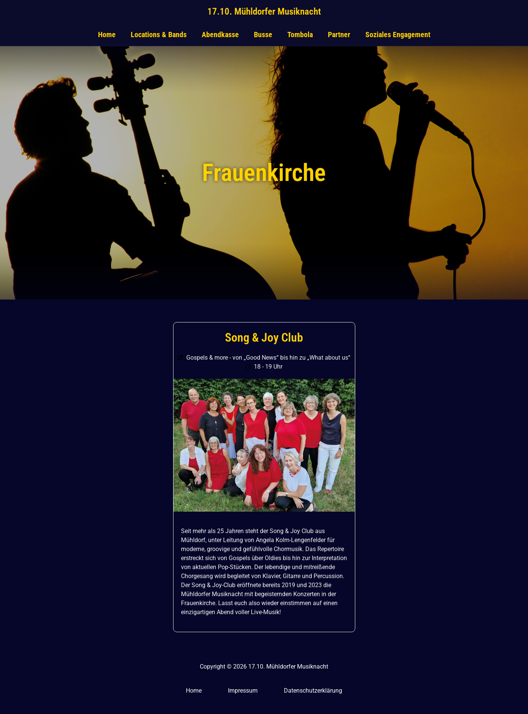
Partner (339, 34)
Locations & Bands (159, 34)
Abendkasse (220, 34)
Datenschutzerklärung (313, 690)
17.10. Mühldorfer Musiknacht (264, 11)
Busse (263, 34)
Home (107, 34)
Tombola (300, 34)
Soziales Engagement (397, 34)
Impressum (243, 690)
